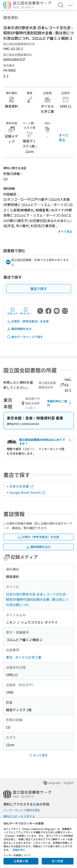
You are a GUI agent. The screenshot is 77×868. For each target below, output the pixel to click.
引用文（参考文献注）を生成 (28, 321)
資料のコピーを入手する (19, 816)
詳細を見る (19, 849)
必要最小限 (21, 861)
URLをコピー (26, 311)
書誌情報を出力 (19, 329)
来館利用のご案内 (59, 403)
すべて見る (64, 137)
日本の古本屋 (21, 486)
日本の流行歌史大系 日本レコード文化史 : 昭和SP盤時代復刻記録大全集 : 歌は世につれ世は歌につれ (37, 599)
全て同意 (57, 861)
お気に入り (12, 311)
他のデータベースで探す (25, 337)
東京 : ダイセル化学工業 (23, 657)
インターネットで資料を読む (22, 810)
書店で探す (38, 288)
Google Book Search (27, 492)
